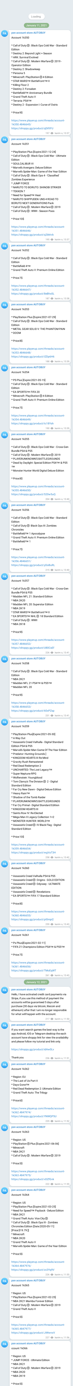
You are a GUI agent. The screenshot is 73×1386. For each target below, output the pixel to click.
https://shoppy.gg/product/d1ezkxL (32, 1025)
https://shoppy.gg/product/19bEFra (32, 1336)
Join (54, 4)
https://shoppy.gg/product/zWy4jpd (32, 77)
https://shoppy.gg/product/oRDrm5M (33, 1084)
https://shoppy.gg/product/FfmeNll (32, 639)
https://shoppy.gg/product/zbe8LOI (32, 1135)
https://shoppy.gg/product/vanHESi (32, 545)
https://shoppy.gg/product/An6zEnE (33, 411)
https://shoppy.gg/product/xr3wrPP (32, 21)
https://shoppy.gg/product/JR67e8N (33, 765)
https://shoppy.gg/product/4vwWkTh (33, 1182)
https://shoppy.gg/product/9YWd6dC (33, 356)
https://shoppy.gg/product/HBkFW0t (33, 230)
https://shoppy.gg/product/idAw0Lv (32, 844)
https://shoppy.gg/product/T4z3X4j (32, 1289)
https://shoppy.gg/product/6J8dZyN (33, 285)
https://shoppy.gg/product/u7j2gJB (32, 915)
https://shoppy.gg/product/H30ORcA (33, 466)
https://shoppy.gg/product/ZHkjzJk (32, 690)
